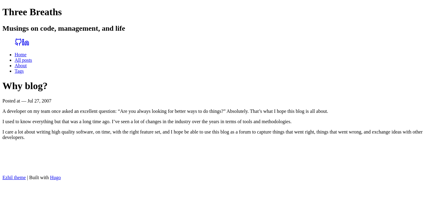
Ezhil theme (14, 177)
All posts (23, 60)
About (21, 65)
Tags (19, 71)
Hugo (55, 177)
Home (20, 54)
